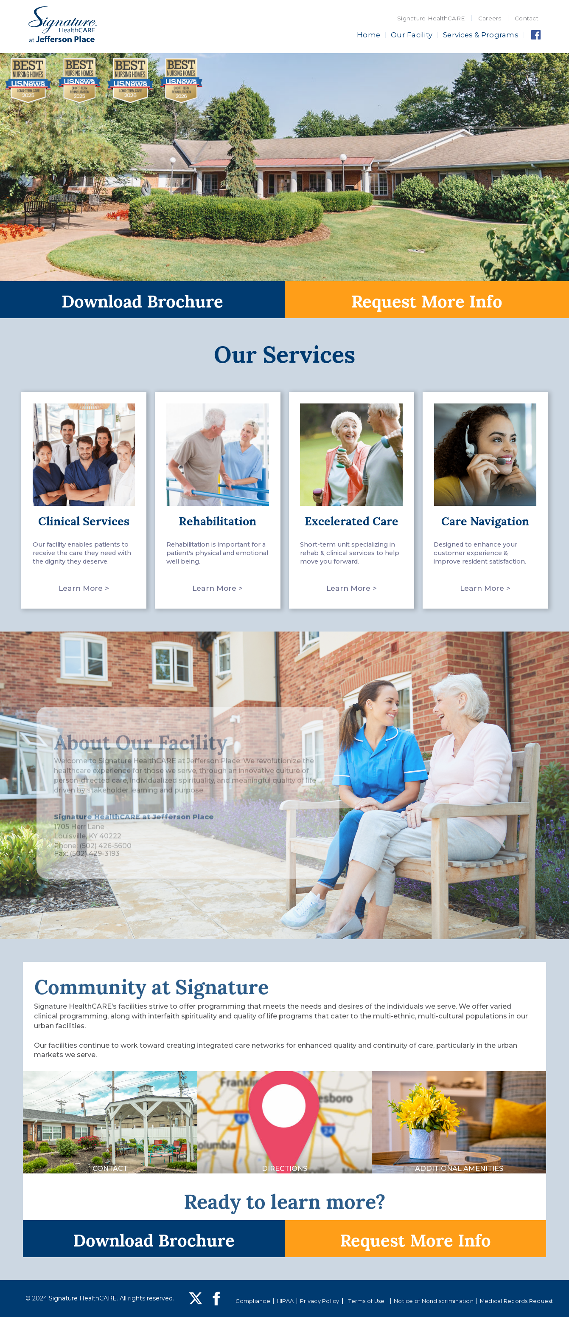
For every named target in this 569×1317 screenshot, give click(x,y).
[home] (62, 25)
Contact (526, 18)
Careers (490, 18)
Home (368, 35)
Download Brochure (142, 299)
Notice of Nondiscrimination (434, 1301)
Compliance (252, 1301)
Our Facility (411, 35)
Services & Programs (481, 35)
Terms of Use (366, 1301)
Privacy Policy (319, 1301)
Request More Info (426, 299)
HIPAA (285, 1301)
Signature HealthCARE (431, 18)
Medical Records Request (516, 1301)
